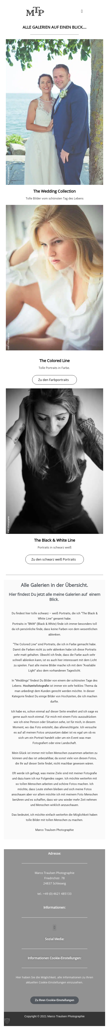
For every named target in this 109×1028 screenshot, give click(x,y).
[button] (82, 11)
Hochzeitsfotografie (36, 686)
